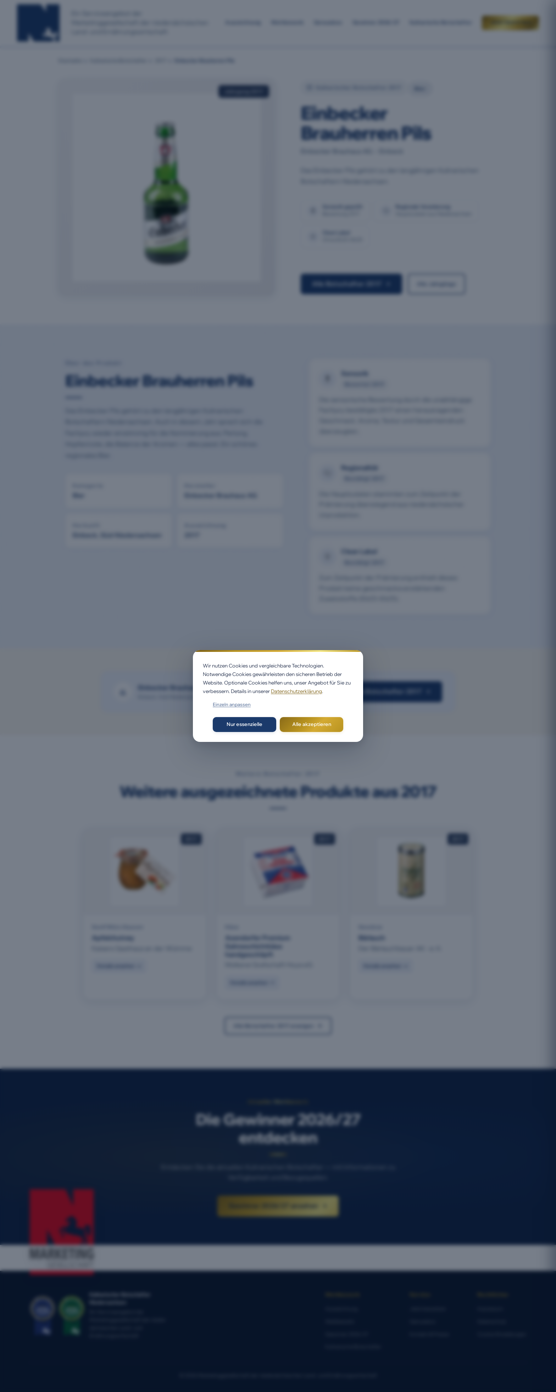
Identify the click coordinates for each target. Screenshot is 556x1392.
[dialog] (278, 696)
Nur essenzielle (244, 724)
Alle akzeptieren (311, 724)
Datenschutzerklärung (296, 691)
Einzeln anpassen (232, 704)
